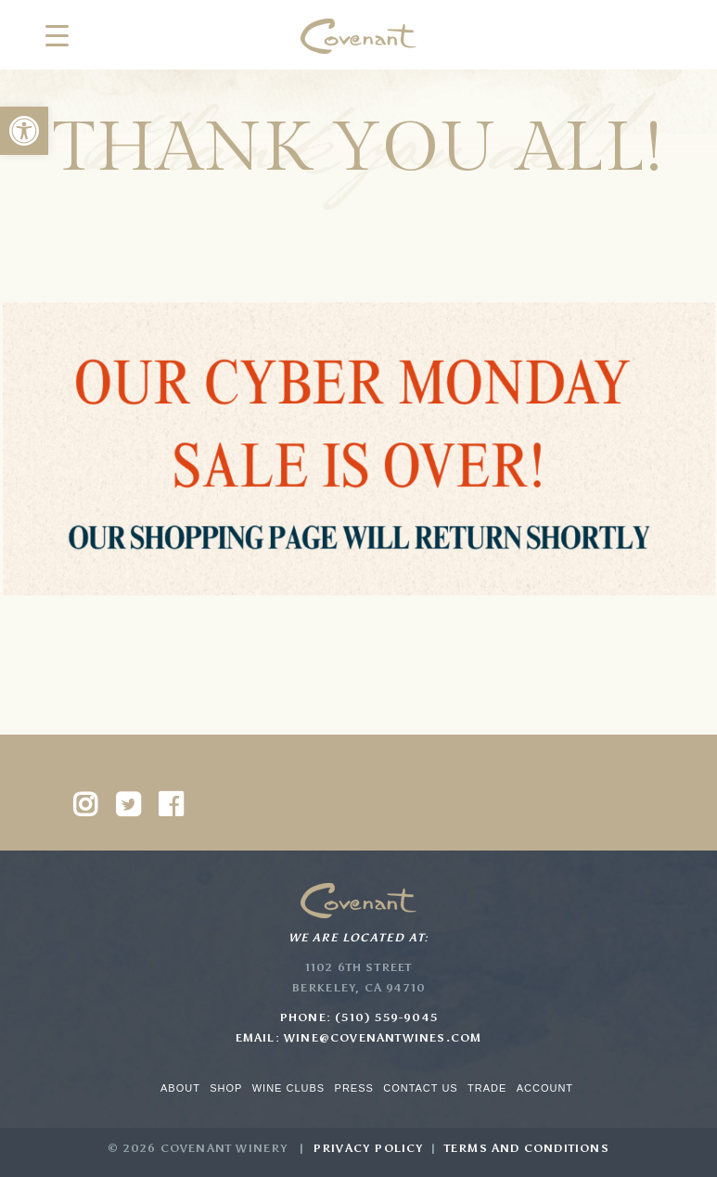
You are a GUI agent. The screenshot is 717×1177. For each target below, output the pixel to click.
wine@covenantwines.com (382, 1037)
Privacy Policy (368, 1148)
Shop (226, 1088)
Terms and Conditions (526, 1148)
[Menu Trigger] (57, 35)
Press (354, 1088)
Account (545, 1088)
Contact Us (420, 1088)
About (180, 1088)
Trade (486, 1088)
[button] (24, 131)
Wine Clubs (288, 1088)
